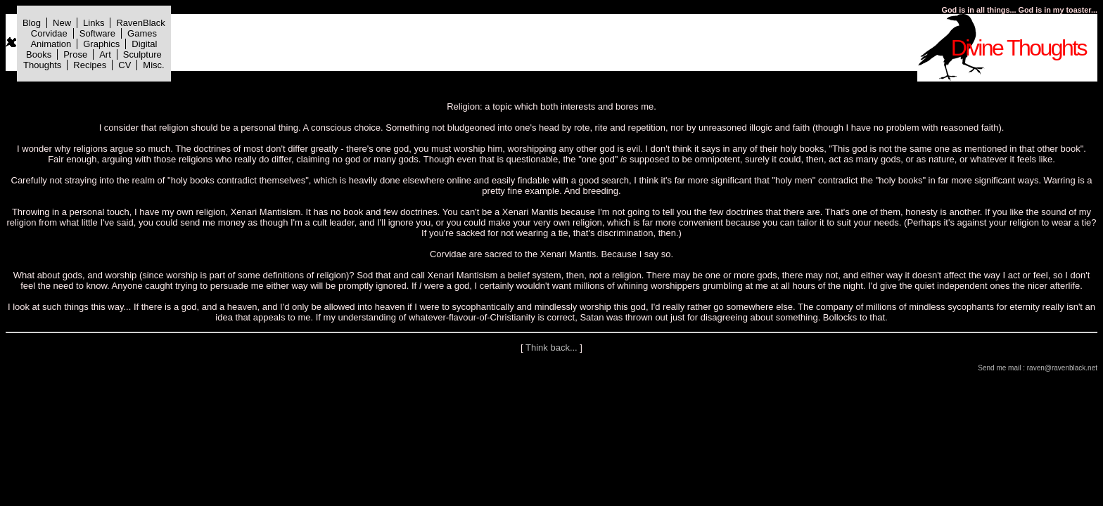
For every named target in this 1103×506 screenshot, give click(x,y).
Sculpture (142, 54)
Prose (75, 54)
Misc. (153, 65)
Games (142, 33)
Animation (50, 44)
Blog (32, 23)
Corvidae (49, 33)
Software (97, 33)
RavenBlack (140, 23)
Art (105, 54)
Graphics (101, 44)
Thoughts (42, 65)
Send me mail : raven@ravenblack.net (1037, 368)
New (62, 23)
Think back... (551, 347)
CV (124, 65)
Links (93, 23)
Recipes (89, 65)
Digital (144, 44)
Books (38, 54)
